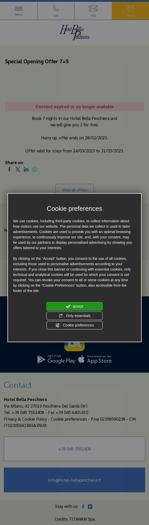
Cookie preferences (74, 325)
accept (74, 306)
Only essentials (75, 316)
